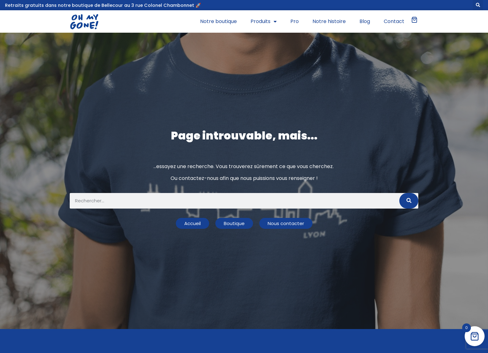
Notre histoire (329, 21)
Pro (294, 21)
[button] (478, 5)
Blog (364, 21)
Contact (394, 21)
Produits (264, 21)
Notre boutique (218, 21)
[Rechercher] (408, 201)
